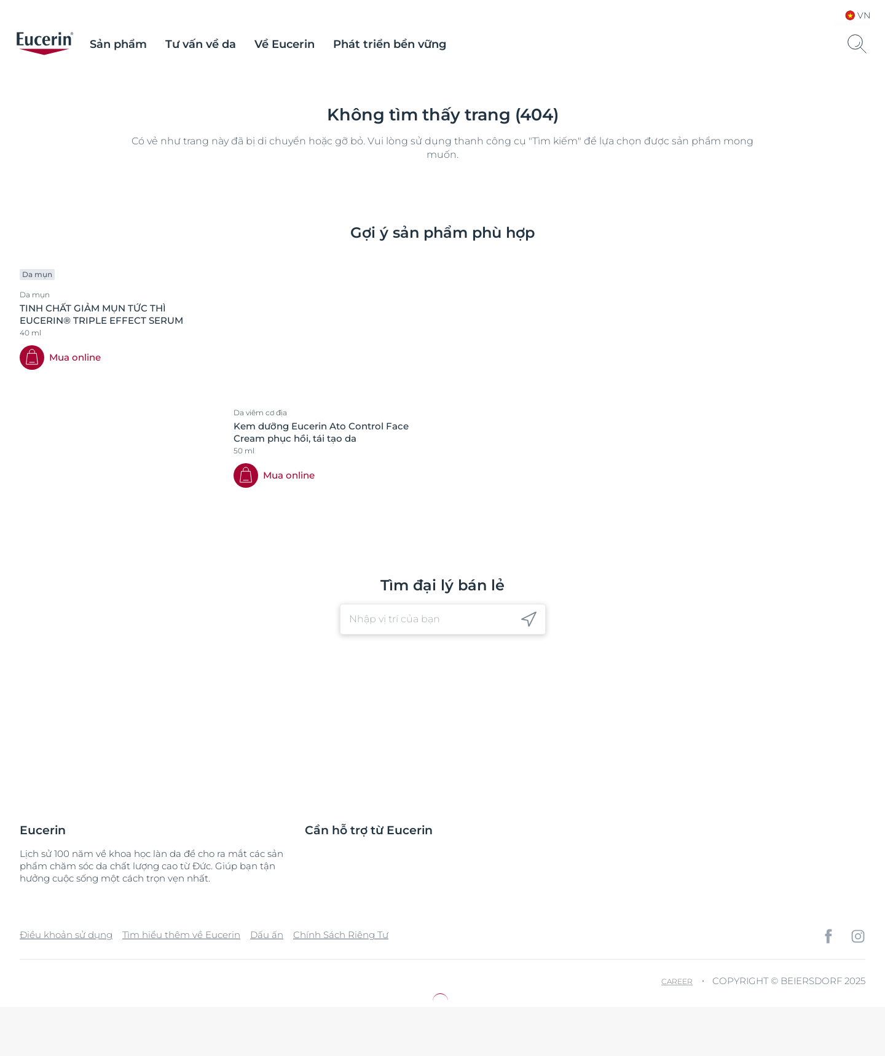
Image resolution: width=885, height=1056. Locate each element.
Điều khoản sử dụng (66, 935)
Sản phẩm (118, 44)
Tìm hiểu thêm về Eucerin (181, 935)
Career (677, 981)
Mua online (75, 357)
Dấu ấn (266, 935)
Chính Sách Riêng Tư (340, 935)
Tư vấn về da (200, 44)
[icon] (529, 619)
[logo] (45, 44)
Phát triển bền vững (389, 44)
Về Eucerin (284, 44)
